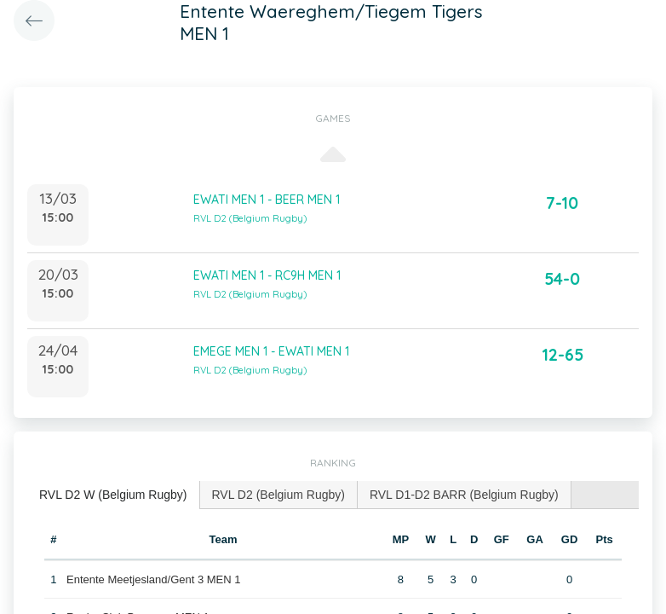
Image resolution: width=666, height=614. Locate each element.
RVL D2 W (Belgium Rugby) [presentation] (113, 494)
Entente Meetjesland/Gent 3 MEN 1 (153, 579)
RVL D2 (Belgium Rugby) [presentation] (278, 494)
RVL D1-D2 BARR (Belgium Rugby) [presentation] (464, 494)
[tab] (113, 495)
